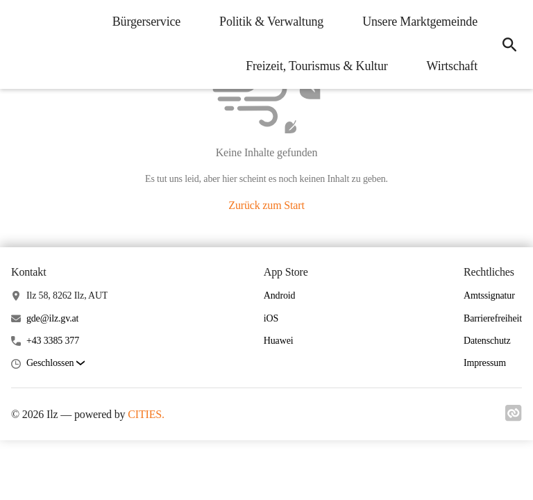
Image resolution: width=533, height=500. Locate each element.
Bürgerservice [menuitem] (146, 21)
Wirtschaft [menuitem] (452, 66)
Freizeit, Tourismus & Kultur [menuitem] (316, 66)
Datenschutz (487, 340)
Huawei (279, 340)
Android (280, 295)
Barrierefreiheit (493, 318)
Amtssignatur (489, 295)
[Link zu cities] (513, 417)
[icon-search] (509, 44)
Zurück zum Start (266, 205)
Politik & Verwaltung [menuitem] (271, 21)
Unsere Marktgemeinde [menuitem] (419, 21)
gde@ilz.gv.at (52, 318)
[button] (55, 363)
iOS (271, 318)
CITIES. (146, 414)
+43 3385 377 (52, 340)
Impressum (485, 363)
